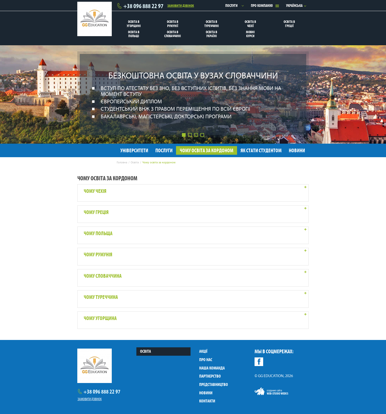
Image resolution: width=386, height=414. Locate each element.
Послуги (231, 5)
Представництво (213, 384)
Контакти (207, 401)
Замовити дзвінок (180, 5)
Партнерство (210, 376)
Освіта (145, 351)
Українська (294, 5)
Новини (205, 393)
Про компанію (262, 5)
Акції (203, 351)
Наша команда (212, 368)
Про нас (205, 359)
